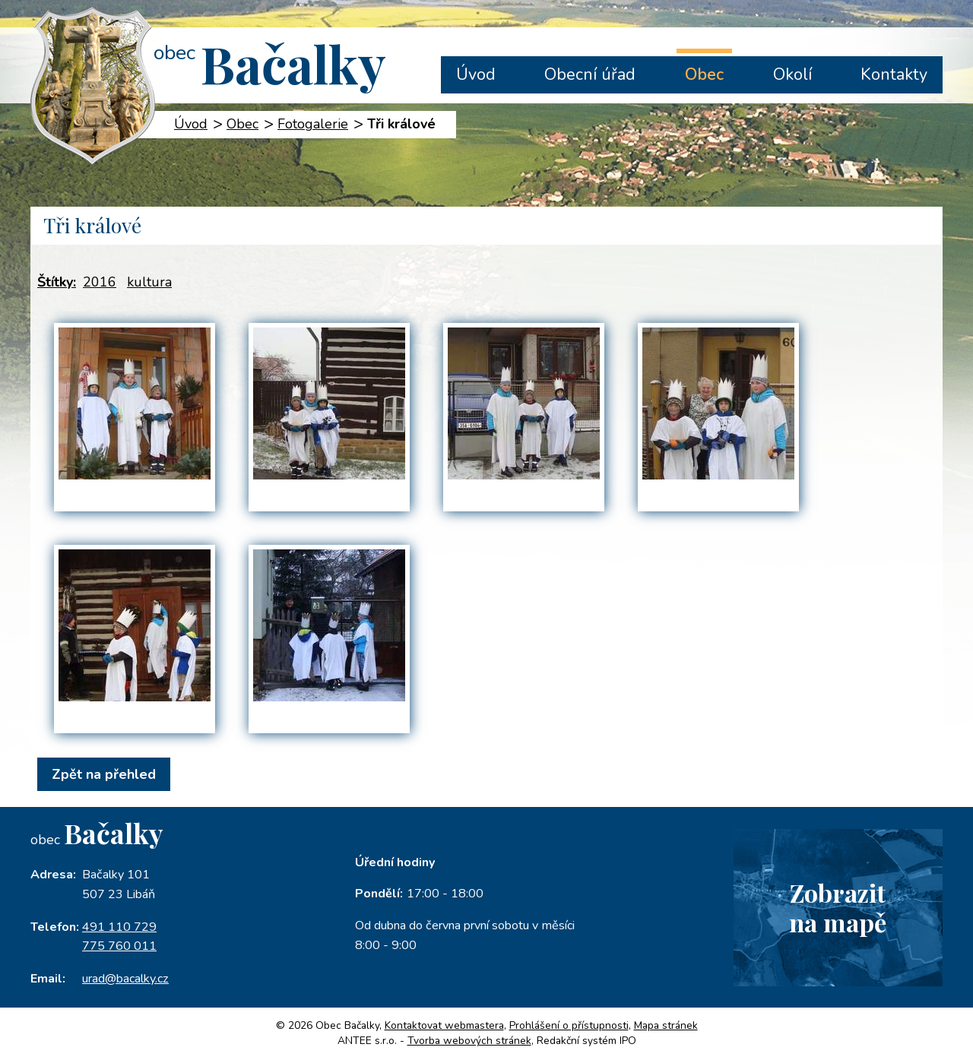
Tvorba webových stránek (469, 1040)
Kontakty (893, 74)
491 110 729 (119, 927)
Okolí (792, 74)
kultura (149, 282)
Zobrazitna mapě (837, 907)
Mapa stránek (666, 1025)
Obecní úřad (589, 74)
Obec (704, 74)
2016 (99, 282)
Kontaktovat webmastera (444, 1025)
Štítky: (56, 282)
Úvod (476, 74)
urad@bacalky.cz (125, 978)
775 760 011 (119, 946)
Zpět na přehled (104, 774)
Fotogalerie (312, 124)
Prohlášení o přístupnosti (569, 1025)
